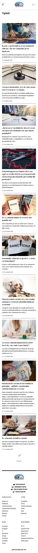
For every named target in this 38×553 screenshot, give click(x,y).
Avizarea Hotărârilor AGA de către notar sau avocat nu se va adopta (18, 88)
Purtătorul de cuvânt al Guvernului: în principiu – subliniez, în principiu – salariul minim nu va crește (17, 386)
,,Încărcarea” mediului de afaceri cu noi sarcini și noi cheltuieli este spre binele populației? (18, 130)
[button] (3, 4)
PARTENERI (25, 522)
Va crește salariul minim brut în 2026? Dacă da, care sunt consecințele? (17, 344)
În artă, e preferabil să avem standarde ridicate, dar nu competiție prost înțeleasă (18, 48)
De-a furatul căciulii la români (14, 438)
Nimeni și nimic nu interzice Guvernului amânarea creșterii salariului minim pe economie (18, 302)
